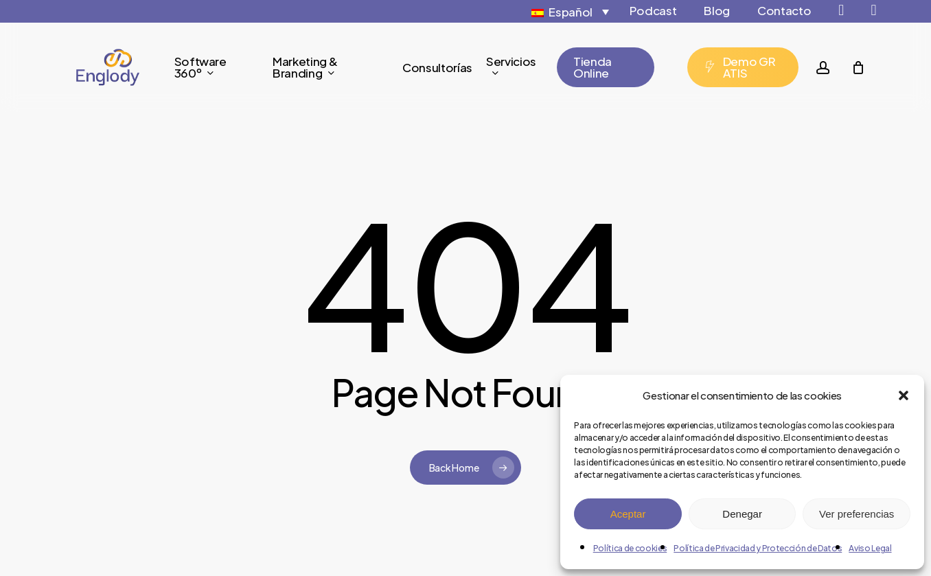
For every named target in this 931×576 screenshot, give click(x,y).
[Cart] (858, 67)
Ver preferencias (856, 514)
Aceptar (628, 514)
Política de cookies (630, 548)
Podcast (653, 10)
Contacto (784, 10)
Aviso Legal (870, 548)
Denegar (742, 514)
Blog (717, 10)
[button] (903, 395)
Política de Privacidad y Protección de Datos (758, 548)
